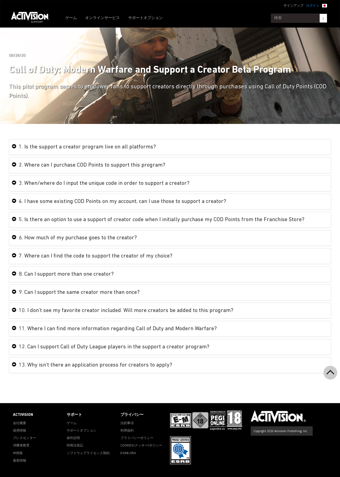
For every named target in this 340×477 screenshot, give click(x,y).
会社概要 (19, 423)
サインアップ (293, 5)
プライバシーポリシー (136, 438)
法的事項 (127, 423)
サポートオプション (145, 18)
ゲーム (71, 18)
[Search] (323, 18)
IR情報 (18, 453)
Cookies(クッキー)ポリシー (141, 445)
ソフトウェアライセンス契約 (88, 453)
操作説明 (73, 438)
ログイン (312, 5)
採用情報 (19, 430)
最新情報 (19, 460)
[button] (324, 5)
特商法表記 (75, 445)
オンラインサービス (102, 18)
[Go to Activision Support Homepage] (33, 18)
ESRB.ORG (128, 453)
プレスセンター (24, 438)
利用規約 (127, 430)
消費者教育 (21, 445)
